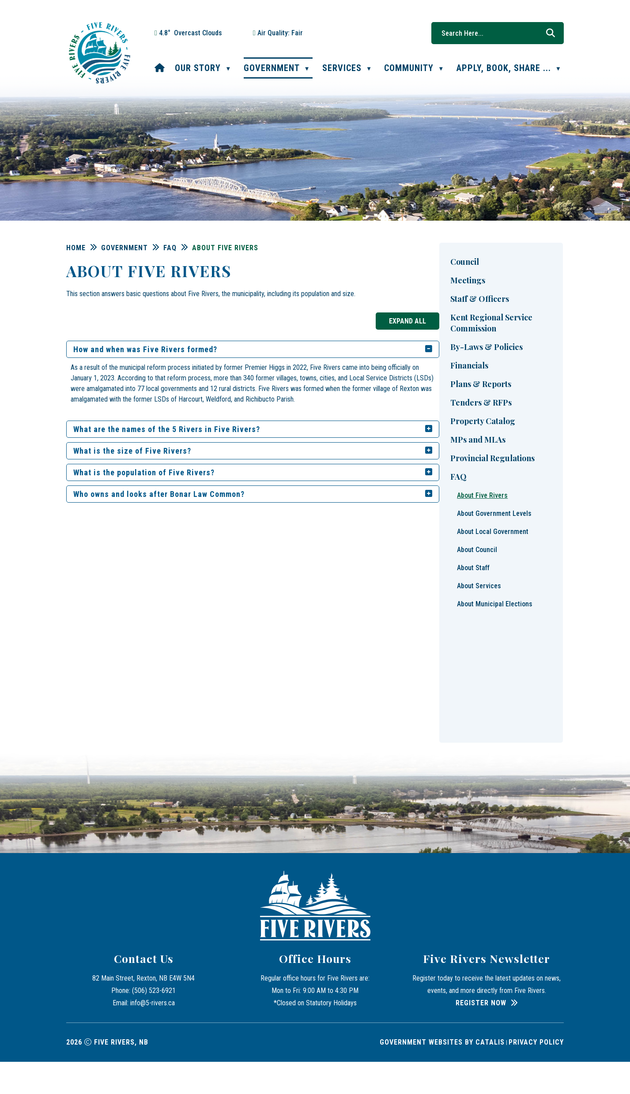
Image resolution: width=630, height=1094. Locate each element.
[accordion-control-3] (551, 451)
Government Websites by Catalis (442, 1074)
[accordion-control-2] (551, 429)
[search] (493, 33)
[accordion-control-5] (551, 494)
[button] (550, 33)
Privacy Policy (536, 1074)
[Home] (160, 68)
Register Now (481, 1035)
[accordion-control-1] (551, 349)
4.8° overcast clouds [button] (190, 33)
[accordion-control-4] (551, 472)
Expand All (532, 321)
